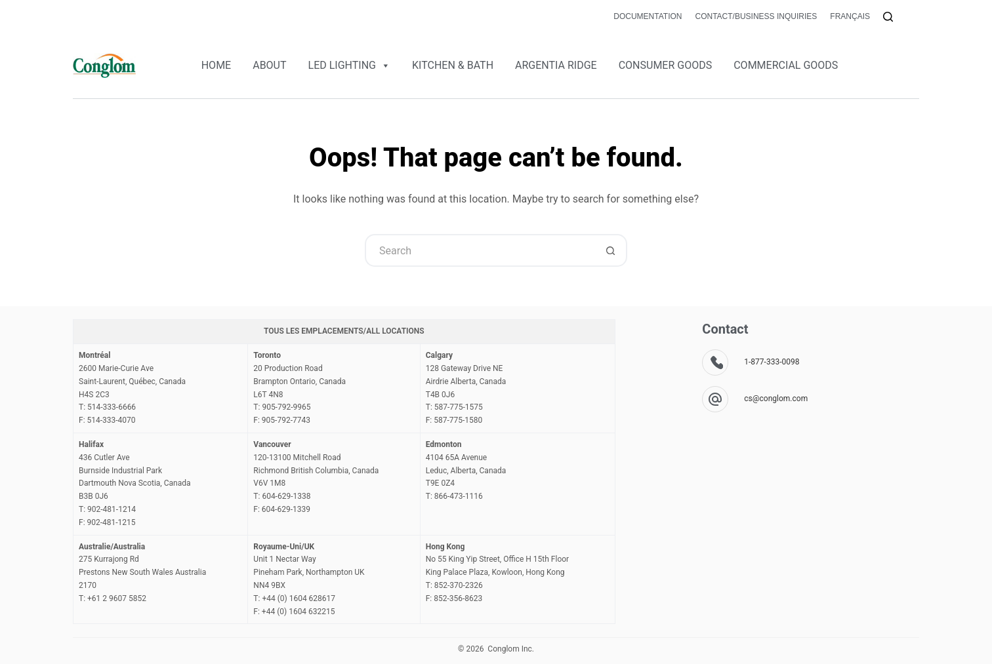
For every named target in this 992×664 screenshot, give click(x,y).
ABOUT (269, 65)
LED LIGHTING (349, 65)
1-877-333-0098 (771, 361)
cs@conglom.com (776, 398)
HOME (216, 65)
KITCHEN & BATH (452, 65)
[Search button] (610, 250)
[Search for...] (479, 250)
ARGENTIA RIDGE (556, 65)
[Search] (888, 17)
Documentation (647, 16)
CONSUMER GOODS (666, 65)
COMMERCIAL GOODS (786, 65)
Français (850, 16)
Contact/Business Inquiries (756, 16)
